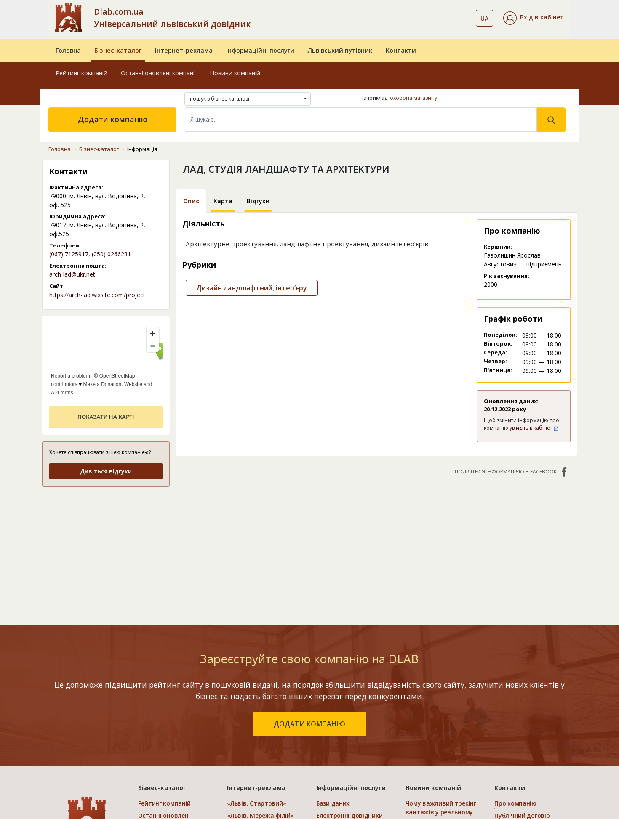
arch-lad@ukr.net (72, 274)
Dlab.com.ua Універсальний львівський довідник (172, 17)
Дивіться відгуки (106, 471)
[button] (533, 18)
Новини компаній (235, 73)
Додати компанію (112, 119)
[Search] (361, 119)
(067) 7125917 (68, 254)
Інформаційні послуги (260, 50)
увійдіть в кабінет (534, 427)
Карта (222, 201)
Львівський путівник (340, 50)
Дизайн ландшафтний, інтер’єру (251, 287)
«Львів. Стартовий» (256, 803)
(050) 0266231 (111, 254)
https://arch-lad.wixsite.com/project (97, 295)
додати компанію (309, 724)
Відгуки (258, 201)
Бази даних (333, 803)
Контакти (401, 50)
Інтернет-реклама (184, 50)
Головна (68, 50)
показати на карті (105, 417)
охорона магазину (413, 97)
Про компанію (515, 803)
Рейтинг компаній (81, 73)
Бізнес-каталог (117, 50)
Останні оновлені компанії (158, 73)
